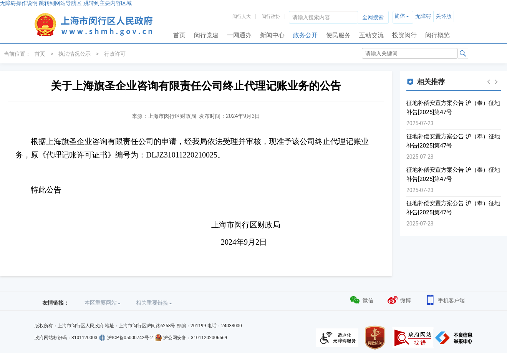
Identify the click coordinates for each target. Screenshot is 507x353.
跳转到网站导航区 (60, 3)
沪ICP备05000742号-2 (130, 337)
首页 (179, 35)
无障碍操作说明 (19, 3)
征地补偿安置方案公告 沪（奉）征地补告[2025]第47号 (453, 107)
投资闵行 (404, 35)
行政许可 (115, 54)
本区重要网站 (102, 303)
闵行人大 (241, 16)
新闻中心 (272, 35)
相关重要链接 (154, 303)
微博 (399, 299)
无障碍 (423, 16)
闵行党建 (206, 35)
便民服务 (338, 35)
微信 (361, 299)
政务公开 (305, 35)
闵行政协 (271, 16)
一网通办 (239, 35)
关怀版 (444, 16)
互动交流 (371, 35)
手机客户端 (444, 299)
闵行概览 (437, 35)
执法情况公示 (74, 54)
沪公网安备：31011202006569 (195, 337)
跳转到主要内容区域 (107, 3)
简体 (399, 16)
